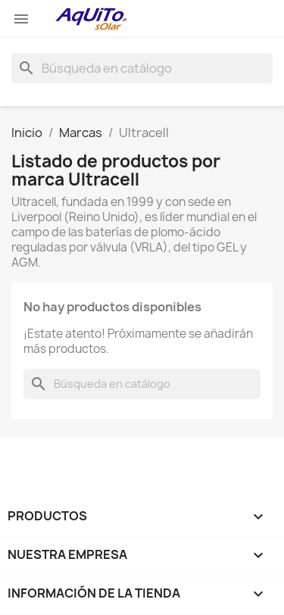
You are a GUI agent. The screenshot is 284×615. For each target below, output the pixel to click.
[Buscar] (142, 68)
